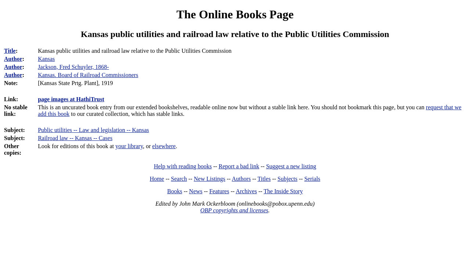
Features (219, 191)
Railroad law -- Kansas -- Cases (75, 138)
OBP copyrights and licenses (234, 210)
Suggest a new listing (291, 166)
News (195, 191)
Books (174, 191)
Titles (264, 179)
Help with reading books (183, 166)
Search (179, 179)
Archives (246, 191)
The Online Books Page (234, 14)
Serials (312, 179)
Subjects (287, 179)
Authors (241, 179)
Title (10, 51)
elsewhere (164, 146)
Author (13, 59)
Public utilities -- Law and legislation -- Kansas (93, 130)
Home (157, 179)
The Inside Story (283, 191)
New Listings (209, 179)
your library (129, 146)
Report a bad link (238, 166)
